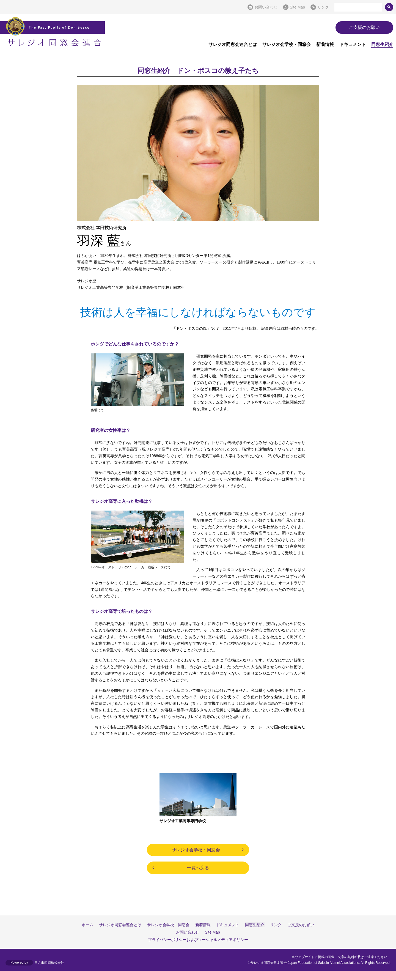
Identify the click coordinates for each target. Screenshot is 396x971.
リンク (323, 7)
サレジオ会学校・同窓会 (286, 44)
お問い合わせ (265, 7)
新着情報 (325, 44)
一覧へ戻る (198, 867)
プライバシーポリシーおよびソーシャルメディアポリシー (198, 939)
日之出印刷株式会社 (49, 963)
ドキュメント (352, 44)
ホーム (88, 925)
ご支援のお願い (364, 27)
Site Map (297, 7)
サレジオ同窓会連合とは (232, 44)
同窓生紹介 (382, 44)
